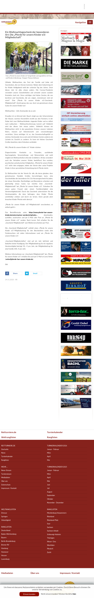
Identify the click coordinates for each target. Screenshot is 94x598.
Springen (4, 516)
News (3, 453)
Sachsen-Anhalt (52, 531)
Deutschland (5, 530)
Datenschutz (5, 485)
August (49, 492)
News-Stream (6, 470)
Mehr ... (4, 467)
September (51, 495)
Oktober (50, 499)
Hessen (4, 555)
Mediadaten (5, 477)
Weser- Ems (51, 541)
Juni (48, 485)
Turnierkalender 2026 (57, 446)
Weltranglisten (8, 437)
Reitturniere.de (8, 432)
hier (74, 594)
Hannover (4, 552)
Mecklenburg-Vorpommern (56, 513)
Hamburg (4, 548)
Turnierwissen (6, 474)
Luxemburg (5, 559)
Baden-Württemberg (8, 534)
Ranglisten (52, 437)
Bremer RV (5, 545)
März (49, 453)
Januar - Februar (53, 449)
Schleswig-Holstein (54, 534)
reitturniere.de (8, 446)
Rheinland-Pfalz (52, 520)
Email (33, 273)
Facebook (13, 273)
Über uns (4, 481)
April (48, 456)
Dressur (4, 513)
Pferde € (50, 549)
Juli (48, 488)
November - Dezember (55, 503)
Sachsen (50, 527)
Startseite (4, 449)
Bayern (3, 538)
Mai (48, 460)
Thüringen (50, 538)
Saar (48, 524)
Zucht (49, 552)
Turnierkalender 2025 (57, 467)
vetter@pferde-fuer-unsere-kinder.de (19, 259)
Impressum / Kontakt (9, 488)
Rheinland (50, 516)
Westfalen (50, 545)
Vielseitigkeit (6, 520)
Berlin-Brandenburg (8, 541)
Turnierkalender (55, 432)
